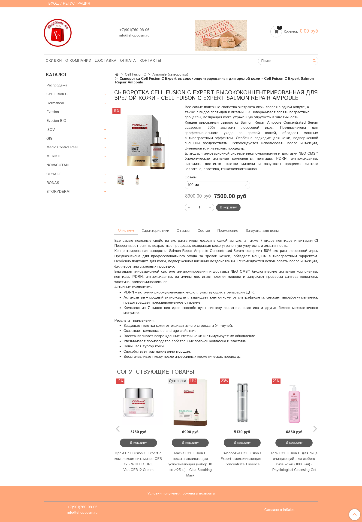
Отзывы (183, 230)
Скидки (54, 60)
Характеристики (155, 230)
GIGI (49, 138)
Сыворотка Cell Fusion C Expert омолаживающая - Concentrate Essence (242, 459)
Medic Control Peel (62, 147)
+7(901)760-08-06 (134, 30)
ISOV (50, 129)
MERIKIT (53, 156)
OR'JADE (54, 174)
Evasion (52, 112)
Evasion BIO (56, 120)
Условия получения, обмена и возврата (181, 493)
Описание (126, 230)
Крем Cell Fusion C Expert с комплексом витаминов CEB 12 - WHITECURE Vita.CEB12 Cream (138, 462)
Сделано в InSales (279, 510)
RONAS (52, 183)
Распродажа (56, 85)
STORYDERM (57, 191)
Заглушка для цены (262, 230)
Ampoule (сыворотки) (170, 74)
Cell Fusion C (135, 74)
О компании (78, 60)
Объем (190, 177)
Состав (204, 230)
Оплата (128, 60)
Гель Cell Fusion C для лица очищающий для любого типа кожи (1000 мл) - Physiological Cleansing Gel (294, 462)
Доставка (105, 60)
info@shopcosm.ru (134, 35)
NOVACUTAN (57, 165)
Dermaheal (55, 103)
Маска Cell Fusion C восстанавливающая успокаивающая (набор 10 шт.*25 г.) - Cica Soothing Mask (190, 464)
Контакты (150, 60)
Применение (227, 230)
